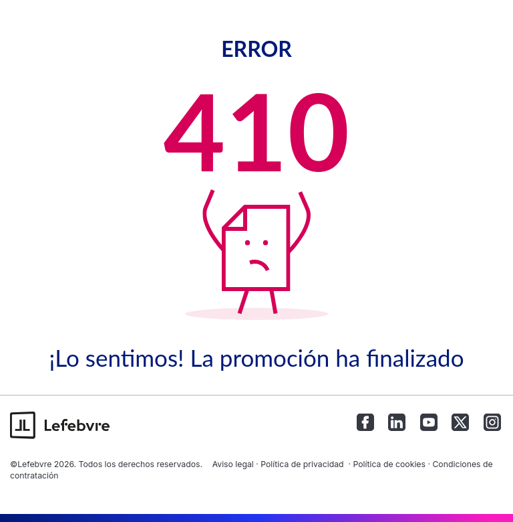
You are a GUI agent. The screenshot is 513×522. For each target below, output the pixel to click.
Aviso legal (233, 464)
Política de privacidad (302, 464)
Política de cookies (389, 464)
